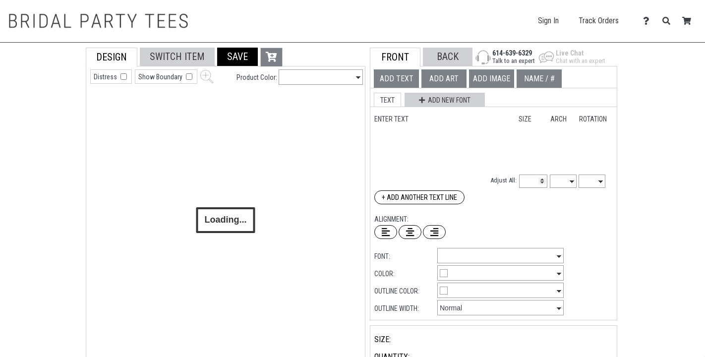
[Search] (669, 21)
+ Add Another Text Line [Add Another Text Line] (419, 197)
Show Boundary (161, 77)
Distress (106, 77)
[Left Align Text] (385, 232)
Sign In (548, 20)
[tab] (64, 111)
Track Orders (599, 20)
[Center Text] (410, 232)
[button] (237, 57)
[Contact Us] (649, 21)
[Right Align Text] (434, 232)
